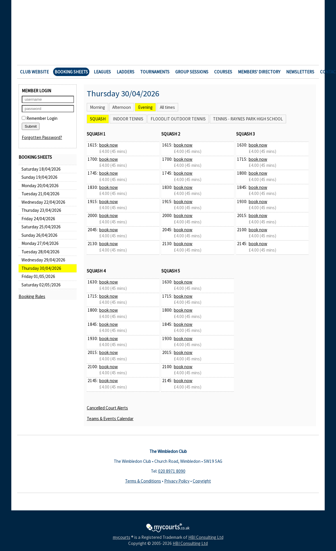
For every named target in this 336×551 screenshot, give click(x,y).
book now (108, 145)
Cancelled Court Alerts (107, 408)
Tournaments (154, 72)
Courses (223, 72)
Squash (98, 119)
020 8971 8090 (171, 471)
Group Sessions (191, 72)
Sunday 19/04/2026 (39, 177)
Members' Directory (259, 72)
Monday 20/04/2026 (40, 185)
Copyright (202, 481)
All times (167, 107)
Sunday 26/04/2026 (39, 235)
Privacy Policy (176, 481)
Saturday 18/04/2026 (41, 169)
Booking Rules (32, 296)
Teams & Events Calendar (110, 418)
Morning (97, 107)
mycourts (121, 537)
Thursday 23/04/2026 (41, 210)
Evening (145, 107)
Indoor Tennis (128, 119)
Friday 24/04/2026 (38, 218)
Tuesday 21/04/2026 (40, 193)
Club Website (34, 72)
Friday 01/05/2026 (38, 276)
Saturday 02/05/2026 (41, 285)
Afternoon (121, 107)
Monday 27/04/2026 (40, 243)
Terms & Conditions (143, 481)
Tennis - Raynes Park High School (248, 119)
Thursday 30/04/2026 (41, 268)
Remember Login (39, 118)
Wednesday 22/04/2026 (43, 202)
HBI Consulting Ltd (205, 537)
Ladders (125, 72)
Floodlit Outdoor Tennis (178, 119)
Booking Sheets (71, 72)
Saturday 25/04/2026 (41, 227)
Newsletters (300, 72)
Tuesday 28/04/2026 (40, 251)
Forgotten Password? (42, 137)
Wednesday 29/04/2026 (43, 260)
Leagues (102, 72)
